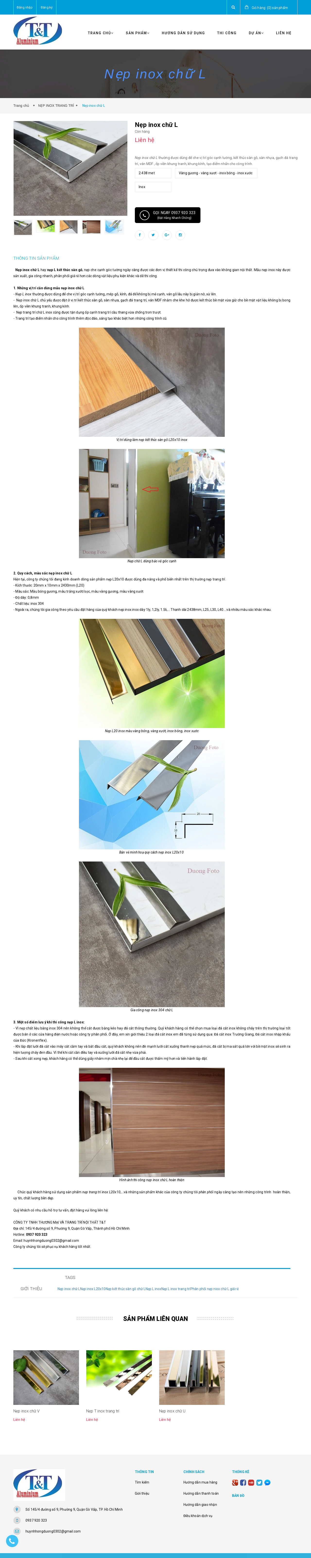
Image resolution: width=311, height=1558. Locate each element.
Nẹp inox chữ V (26, 1400)
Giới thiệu (142, 1482)
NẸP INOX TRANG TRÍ (56, 106)
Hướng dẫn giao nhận (200, 1494)
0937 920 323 (36, 1509)
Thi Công (227, 33)
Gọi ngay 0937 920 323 (168, 215)
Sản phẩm (138, 33)
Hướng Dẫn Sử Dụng (183, 33)
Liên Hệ (284, 33)
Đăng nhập (25, 7)
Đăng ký (46, 7)
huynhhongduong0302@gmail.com (53, 1520)
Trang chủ (101, 33)
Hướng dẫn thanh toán (201, 1482)
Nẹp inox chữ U (172, 1400)
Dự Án (256, 33)
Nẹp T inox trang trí (102, 1400)
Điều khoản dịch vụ (198, 1505)
